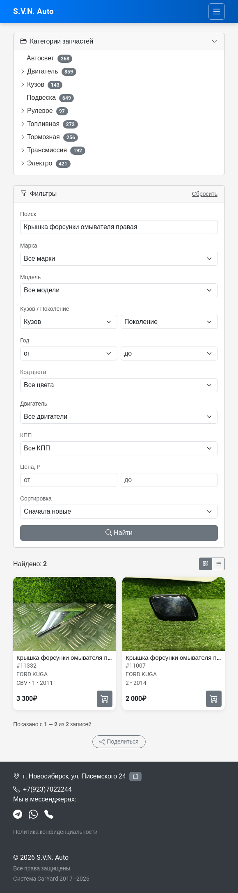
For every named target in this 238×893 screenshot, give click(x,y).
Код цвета (33, 372)
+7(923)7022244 (47, 789)
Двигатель (51, 71)
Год (24, 340)
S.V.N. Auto (33, 11)
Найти (119, 533)
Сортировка (36, 498)
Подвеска (50, 98)
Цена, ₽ (30, 467)
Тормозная (52, 137)
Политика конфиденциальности (55, 832)
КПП (26, 435)
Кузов (44, 84)
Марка (28, 245)
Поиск (28, 214)
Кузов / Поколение (44, 308)
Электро (49, 163)
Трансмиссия (56, 150)
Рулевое (47, 111)
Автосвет (49, 58)
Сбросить (204, 194)
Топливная (52, 124)
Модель (30, 277)
